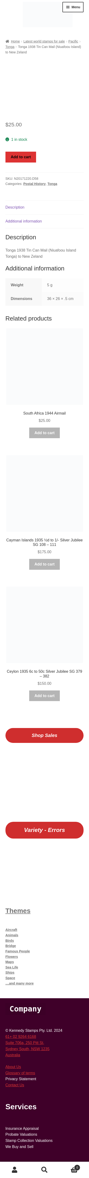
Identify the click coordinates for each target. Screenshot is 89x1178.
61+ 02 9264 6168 (20, 1037)
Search (44, 1170)
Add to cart (21, 157)
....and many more (19, 983)
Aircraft (11, 930)
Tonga (9, 47)
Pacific (73, 41)
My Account (15, 1170)
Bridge (10, 946)
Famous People (17, 951)
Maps (9, 962)
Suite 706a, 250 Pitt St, (24, 1043)
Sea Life (11, 967)
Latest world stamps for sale (44, 41)
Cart (69, 1167)
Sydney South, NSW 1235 (27, 1049)
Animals (11, 935)
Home (15, 41)
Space (10, 978)
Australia (12, 1055)
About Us (13, 1067)
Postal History (34, 184)
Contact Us (14, 1085)
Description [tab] (14, 207)
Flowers (11, 957)
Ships (9, 972)
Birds (9, 940)
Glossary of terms (20, 1073)
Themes (18, 910)
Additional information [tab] (23, 221)
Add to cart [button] (44, 433)
